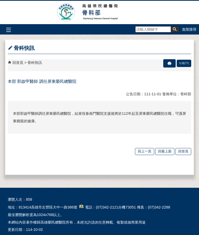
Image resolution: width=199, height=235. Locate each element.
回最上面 (165, 151)
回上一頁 (144, 151)
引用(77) (184, 63)
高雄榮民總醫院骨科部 (99, 12)
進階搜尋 (189, 29)
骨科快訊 (34, 63)
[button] (175, 29)
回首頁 (17, 63)
